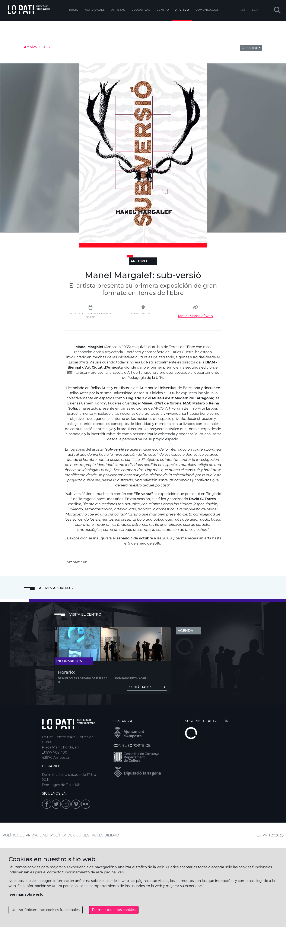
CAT (242, 10)
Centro (163, 9)
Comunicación (207, 9)
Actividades (95, 9)
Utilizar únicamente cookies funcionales (46, 910)
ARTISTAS (118, 9)
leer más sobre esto (26, 894)
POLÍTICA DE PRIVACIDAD (25, 835)
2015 (46, 47)
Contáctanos (147, 687)
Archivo (182, 9)
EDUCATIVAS (140, 9)
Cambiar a (250, 48)
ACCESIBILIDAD (105, 835)
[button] (277, 10)
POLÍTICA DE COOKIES (69, 835)
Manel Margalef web (195, 316)
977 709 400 (54, 752)
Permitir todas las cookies (114, 910)
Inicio (73, 9)
